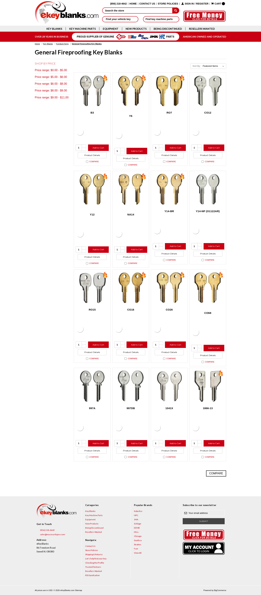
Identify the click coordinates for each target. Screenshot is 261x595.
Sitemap (78, 590)
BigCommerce (220, 590)
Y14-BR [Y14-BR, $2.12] (169, 211)
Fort (136, 548)
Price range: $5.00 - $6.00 (51, 76)
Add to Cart (98, 147)
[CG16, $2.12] (131, 288)
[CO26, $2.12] (169, 288)
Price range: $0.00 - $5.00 (51, 70)
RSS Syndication (92, 575)
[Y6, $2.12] (131, 91)
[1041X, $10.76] (169, 386)
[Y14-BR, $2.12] (169, 189)
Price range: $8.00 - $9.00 (51, 90)
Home (133, 4)
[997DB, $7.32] (131, 386)
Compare (92, 161)
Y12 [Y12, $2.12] (92, 214)
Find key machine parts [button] (161, 19)
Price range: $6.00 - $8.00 (51, 83)
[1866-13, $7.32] (208, 386)
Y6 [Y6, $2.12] (130, 115)
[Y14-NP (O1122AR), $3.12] (208, 189)
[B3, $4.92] (92, 91)
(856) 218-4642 (46, 530)
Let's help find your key (95, 558)
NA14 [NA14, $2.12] (130, 214)
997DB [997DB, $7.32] (130, 408)
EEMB (137, 527)
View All (137, 553)
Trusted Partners (93, 567)
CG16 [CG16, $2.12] (130, 309)
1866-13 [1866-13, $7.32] (208, 408)
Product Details (92, 155)
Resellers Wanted (202, 28)
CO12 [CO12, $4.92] (207, 112)
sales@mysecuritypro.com (51, 534)
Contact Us (147, 4)
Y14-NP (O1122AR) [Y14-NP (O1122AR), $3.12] (208, 211)
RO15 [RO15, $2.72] (92, 309)
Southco (138, 540)
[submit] (175, 10)
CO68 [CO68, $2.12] (207, 312)
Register (202, 4)
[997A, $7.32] (92, 386)
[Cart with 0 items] (218, 3)
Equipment (110, 28)
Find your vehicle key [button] (120, 19)
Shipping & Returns (94, 554)
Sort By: (196, 66)
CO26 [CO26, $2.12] (169, 309)
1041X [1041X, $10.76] (169, 408)
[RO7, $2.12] (169, 91)
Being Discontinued (168, 28)
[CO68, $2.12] (208, 288)
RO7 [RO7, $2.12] (169, 112)
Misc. (136, 532)
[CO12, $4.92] (208, 91)
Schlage (137, 523)
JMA (136, 519)
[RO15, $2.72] (92, 288)
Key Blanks (54, 28)
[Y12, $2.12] (92, 189)
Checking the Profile (94, 562)
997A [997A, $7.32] (92, 408)
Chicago (137, 536)
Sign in (189, 4)
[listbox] (214, 66)
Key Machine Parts (82, 28)
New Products (136, 28)
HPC (136, 515)
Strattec (137, 544)
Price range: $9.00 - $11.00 (52, 97)
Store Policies (168, 4)
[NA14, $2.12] (131, 189)
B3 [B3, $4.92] (92, 112)
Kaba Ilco (138, 511)
